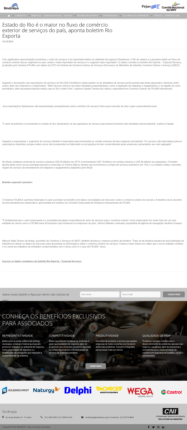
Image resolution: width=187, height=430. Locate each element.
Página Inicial (9, 16)
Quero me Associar (52, 15)
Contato (158, 15)
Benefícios (36, 15)
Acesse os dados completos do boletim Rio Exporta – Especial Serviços (42, 261)
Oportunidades (110, 15)
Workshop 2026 (172, 15)
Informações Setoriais (87, 15)
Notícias (68, 15)
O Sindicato (20, 15)
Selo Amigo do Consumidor (135, 15)
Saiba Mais (96, 366)
